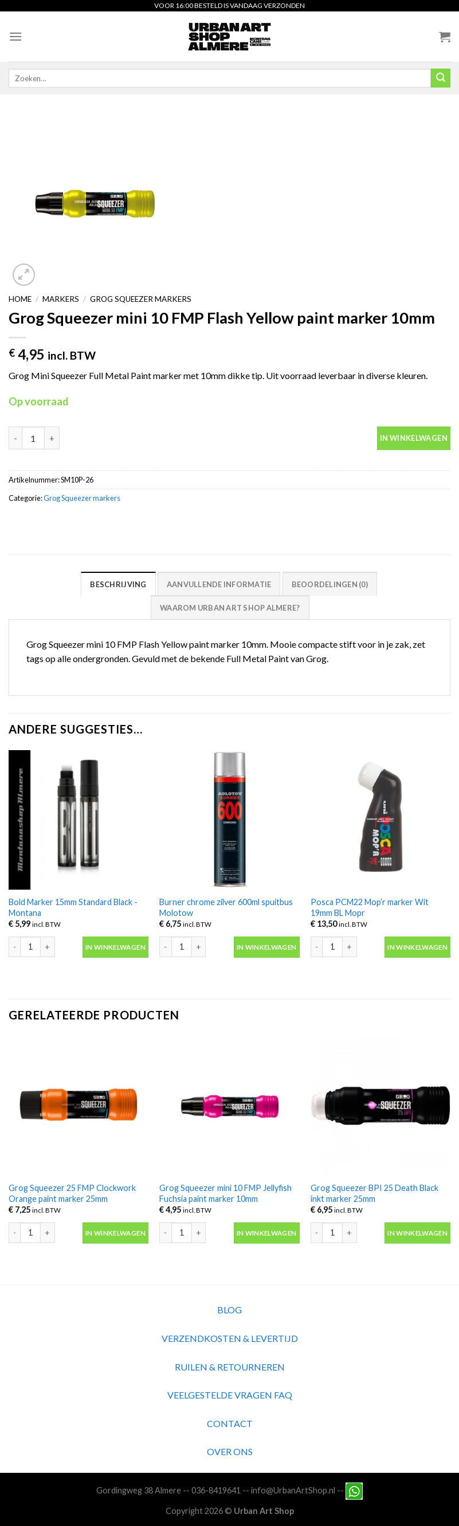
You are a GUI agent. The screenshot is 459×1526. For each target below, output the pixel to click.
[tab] (118, 584)
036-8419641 (216, 1490)
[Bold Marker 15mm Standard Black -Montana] (78, 820)
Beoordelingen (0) (330, 584)
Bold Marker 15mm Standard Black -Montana (73, 907)
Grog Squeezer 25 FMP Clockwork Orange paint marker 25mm (72, 1193)
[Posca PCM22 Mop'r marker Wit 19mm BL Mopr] (380, 820)
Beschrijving (118, 584)
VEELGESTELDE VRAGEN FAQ (229, 1394)
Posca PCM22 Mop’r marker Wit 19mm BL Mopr (370, 907)
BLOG (229, 1309)
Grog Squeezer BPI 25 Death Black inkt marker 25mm (374, 1193)
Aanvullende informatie (219, 584)
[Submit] (440, 78)
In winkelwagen (414, 438)
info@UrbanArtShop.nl (293, 1490)
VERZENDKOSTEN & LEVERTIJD (230, 1338)
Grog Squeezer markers (140, 299)
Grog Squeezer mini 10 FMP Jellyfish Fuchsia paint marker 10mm (225, 1193)
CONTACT (230, 1423)
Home (20, 299)
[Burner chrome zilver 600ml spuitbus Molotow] (229, 820)
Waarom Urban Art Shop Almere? (230, 607)
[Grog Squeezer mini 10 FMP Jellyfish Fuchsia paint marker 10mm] (229, 1106)
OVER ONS (230, 1451)
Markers (60, 299)
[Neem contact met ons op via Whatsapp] (354, 1490)
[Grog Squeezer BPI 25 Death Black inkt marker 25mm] (380, 1106)
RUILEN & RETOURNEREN (230, 1366)
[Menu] (15, 36)
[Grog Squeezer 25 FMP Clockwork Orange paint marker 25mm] (78, 1106)
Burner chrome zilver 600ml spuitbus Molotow (226, 907)
